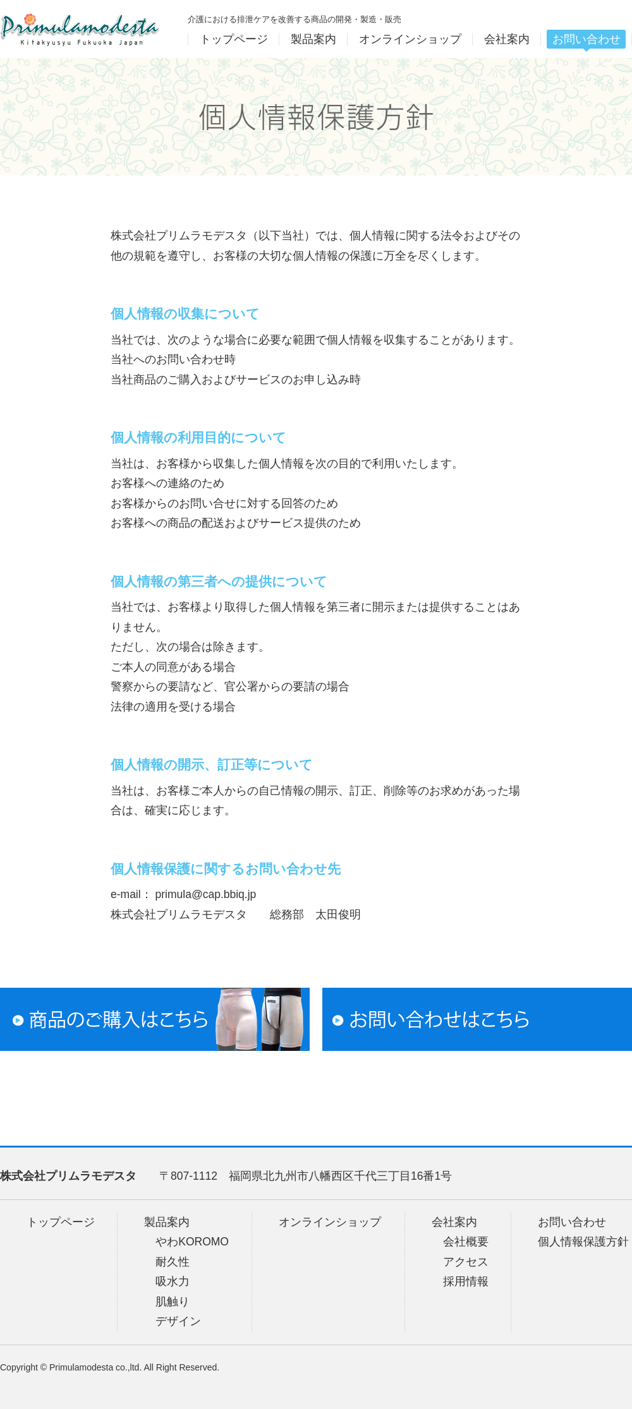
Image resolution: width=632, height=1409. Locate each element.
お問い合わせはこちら (477, 1019)
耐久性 (172, 1262)
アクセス (466, 1262)
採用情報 (466, 1281)
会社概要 (466, 1241)
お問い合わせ (572, 1222)
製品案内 (167, 1222)
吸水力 (172, 1281)
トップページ (61, 1222)
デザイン (178, 1321)
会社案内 (454, 1222)
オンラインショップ (330, 1222)
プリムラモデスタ (80, 29)
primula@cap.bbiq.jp (206, 894)
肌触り (172, 1301)
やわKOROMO (192, 1241)
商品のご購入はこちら (155, 1019)
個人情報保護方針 (583, 1241)
